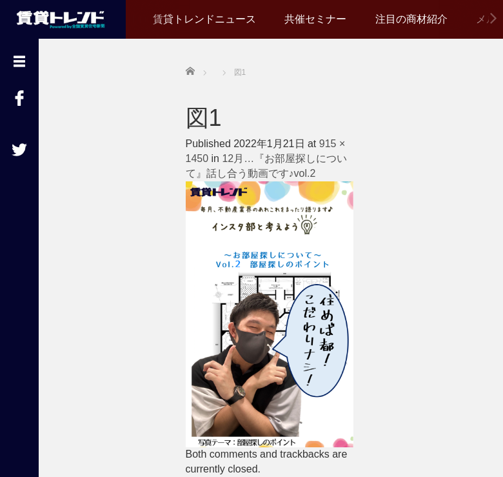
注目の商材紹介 (411, 19)
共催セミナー (315, 19)
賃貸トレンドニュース (204, 19)
